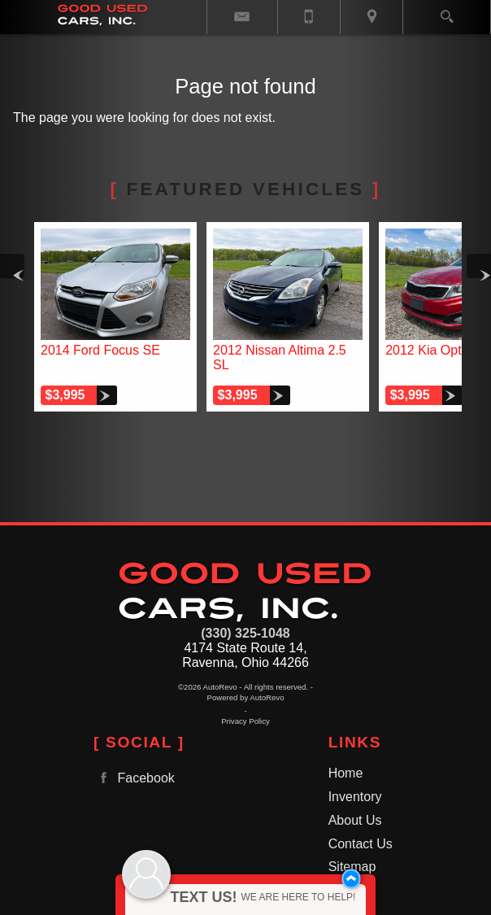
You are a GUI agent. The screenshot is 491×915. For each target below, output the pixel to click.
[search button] (447, 11)
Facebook (134, 778)
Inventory (355, 797)
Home (345, 773)
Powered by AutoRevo (246, 697)
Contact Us (360, 844)
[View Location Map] (371, 17)
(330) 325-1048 (245, 633)
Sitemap (352, 867)
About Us (355, 820)
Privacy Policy (245, 721)
